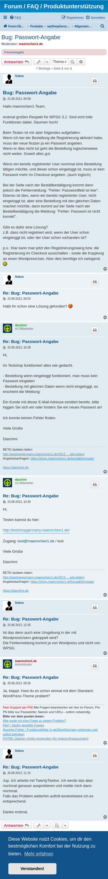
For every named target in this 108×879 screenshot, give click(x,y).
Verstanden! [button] (32, 868)
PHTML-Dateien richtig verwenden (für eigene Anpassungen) (45, 738)
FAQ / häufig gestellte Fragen (23, 725)
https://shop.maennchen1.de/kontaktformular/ (62, 458)
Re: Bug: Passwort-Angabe (30, 292)
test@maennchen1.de (36, 541)
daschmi (21, 325)
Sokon (19, 76)
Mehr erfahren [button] (38, 853)
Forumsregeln (14, 52)
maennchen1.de (31, 44)
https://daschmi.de (16, 467)
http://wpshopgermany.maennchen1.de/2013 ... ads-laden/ (44, 454)
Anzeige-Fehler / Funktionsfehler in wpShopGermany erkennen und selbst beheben (50, 732)
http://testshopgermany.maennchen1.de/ (36, 530)
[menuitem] (15, 17)
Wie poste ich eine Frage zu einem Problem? (34, 720)
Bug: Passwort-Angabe (30, 37)
